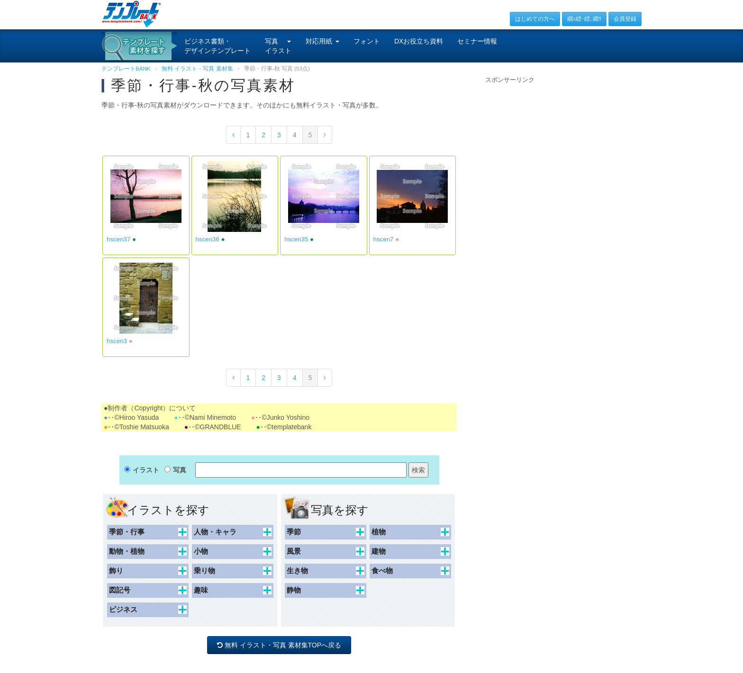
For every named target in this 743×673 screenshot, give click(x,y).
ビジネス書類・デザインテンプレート (217, 45)
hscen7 (383, 239)
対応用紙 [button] (322, 41)
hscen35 (296, 239)
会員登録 (625, 19)
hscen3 (117, 341)
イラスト (146, 470)
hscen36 (207, 239)
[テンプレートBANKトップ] (131, 14)
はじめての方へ (535, 19)
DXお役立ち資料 (418, 41)
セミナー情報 (477, 41)
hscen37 (118, 239)
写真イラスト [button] (278, 45)
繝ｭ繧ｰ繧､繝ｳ (584, 19)
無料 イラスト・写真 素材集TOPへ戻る (279, 645)
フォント (366, 41)
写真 (179, 470)
